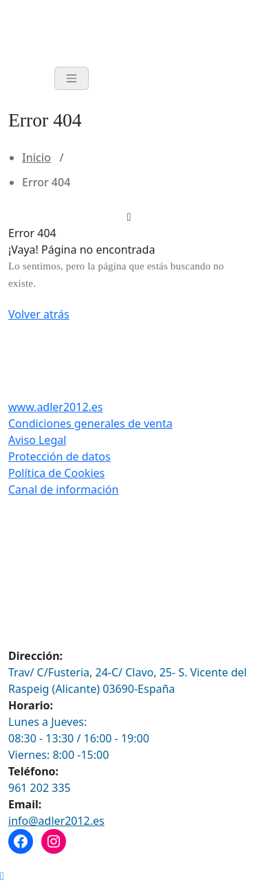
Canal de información (63, 489)
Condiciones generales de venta (90, 423)
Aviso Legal (37, 439)
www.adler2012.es (55, 407)
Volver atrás (38, 314)
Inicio (36, 157)
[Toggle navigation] (71, 78)
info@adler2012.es (56, 820)
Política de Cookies (56, 472)
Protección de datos (59, 456)
